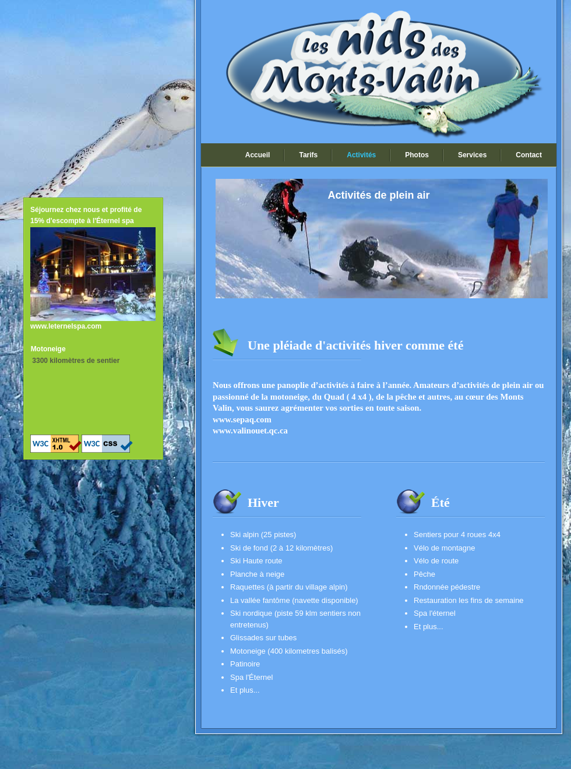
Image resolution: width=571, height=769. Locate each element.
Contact (529, 155)
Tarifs (308, 155)
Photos (417, 155)
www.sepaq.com (242, 419)
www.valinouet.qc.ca (250, 430)
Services (472, 155)
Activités (361, 155)
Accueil (257, 155)
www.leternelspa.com (65, 326)
